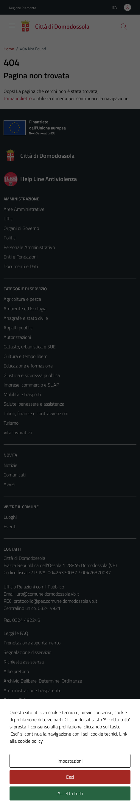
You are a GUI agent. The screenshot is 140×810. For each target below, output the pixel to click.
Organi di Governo (21, 228)
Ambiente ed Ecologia (25, 308)
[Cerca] (124, 26)
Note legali (14, 718)
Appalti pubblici (18, 327)
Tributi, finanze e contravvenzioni (36, 413)
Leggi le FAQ (16, 633)
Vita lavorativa (18, 432)
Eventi (10, 526)
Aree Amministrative (24, 209)
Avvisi (9, 484)
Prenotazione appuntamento (32, 642)
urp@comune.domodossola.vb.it (48, 593)
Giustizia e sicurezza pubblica (32, 375)
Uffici (8, 218)
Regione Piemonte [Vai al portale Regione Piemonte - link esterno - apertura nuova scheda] (22, 8)
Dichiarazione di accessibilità (31, 728)
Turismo (11, 422)
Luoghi (10, 517)
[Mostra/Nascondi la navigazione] (11, 25)
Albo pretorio (16, 671)
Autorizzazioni (17, 337)
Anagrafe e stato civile (26, 318)
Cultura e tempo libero (25, 356)
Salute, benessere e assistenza (34, 403)
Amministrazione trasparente (32, 690)
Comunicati (15, 474)
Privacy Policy (17, 699)
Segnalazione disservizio (27, 652)
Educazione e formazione (28, 365)
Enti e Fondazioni (21, 256)
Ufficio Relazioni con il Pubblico (34, 586)
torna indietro (18, 98)
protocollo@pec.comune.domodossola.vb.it (55, 601)
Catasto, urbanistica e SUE (30, 346)
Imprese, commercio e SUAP (31, 384)
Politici (10, 237)
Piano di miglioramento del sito (34, 738)
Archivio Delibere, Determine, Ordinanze (43, 680)
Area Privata (16, 760)
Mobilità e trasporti (22, 394)
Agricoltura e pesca (22, 299)
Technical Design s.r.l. (44, 794)
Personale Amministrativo (29, 247)
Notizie (10, 465)
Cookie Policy (16, 709)
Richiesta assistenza (24, 661)
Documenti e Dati (21, 266)
